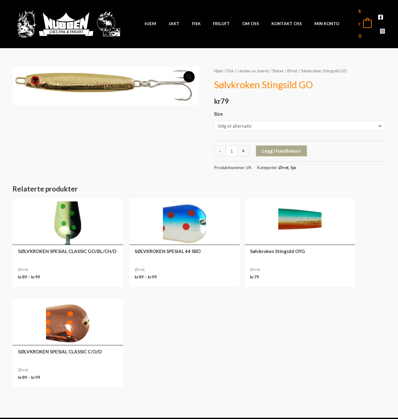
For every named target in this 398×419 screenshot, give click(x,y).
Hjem (219, 66)
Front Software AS (98, 409)
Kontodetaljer (339, 389)
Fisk (230, 66)
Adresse (339, 380)
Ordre (339, 360)
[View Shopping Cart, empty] (357, 21)
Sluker (280, 66)
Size (218, 109)
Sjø (294, 163)
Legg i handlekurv (281, 147)
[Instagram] (384, 22)
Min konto (338, 351)
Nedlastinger (338, 370)
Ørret (295, 66)
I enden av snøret (254, 66)
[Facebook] (375, 22)
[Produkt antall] (232, 147)
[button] (188, 72)
